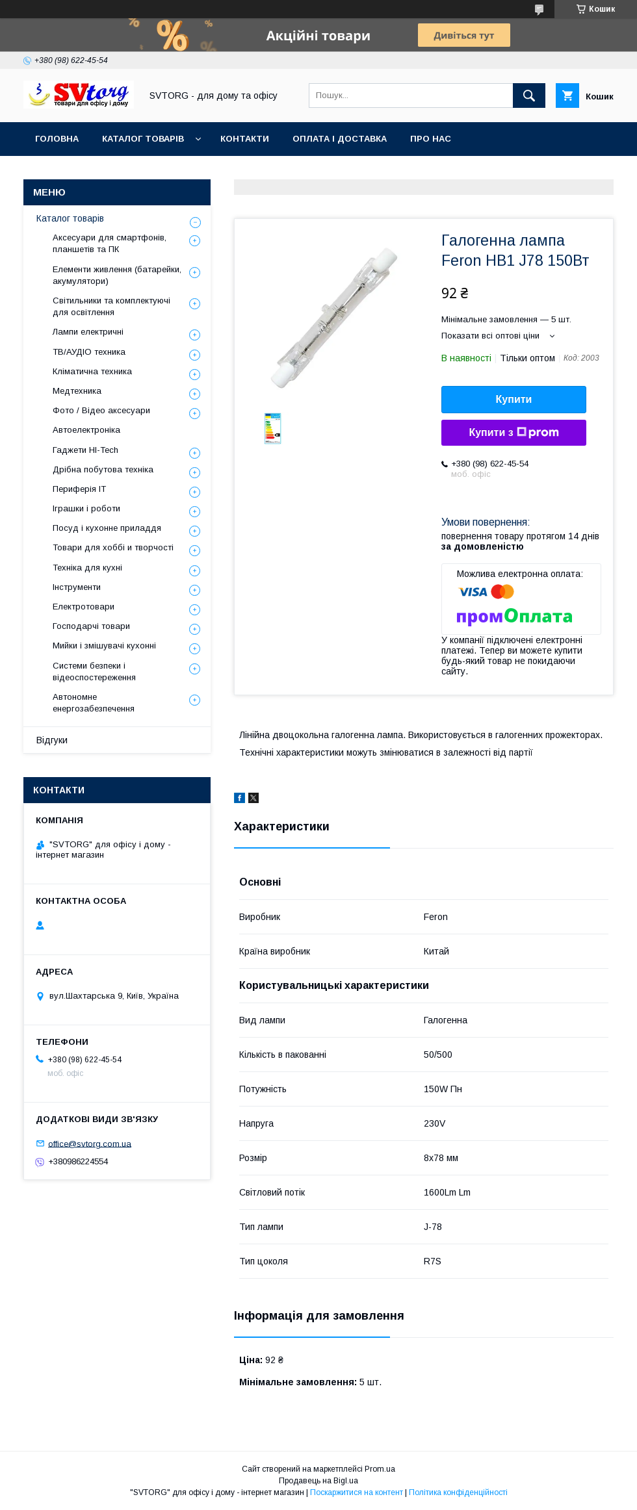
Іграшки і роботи (86, 508)
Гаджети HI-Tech (85, 450)
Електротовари (83, 606)
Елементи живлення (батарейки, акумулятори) (117, 275)
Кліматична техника (92, 371)
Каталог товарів (143, 139)
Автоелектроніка (86, 430)
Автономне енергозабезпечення (94, 702)
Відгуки (52, 740)
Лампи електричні (88, 332)
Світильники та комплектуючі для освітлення (111, 306)
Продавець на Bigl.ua (318, 1480)
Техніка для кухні (87, 567)
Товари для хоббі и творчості (113, 547)
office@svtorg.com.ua (89, 1143)
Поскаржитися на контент (356, 1492)
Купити (514, 399)
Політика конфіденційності (458, 1492)
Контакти (244, 139)
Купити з (513, 433)
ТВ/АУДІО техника (89, 352)
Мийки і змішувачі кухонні (104, 645)
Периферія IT (79, 489)
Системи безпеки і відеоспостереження (94, 671)
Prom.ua (380, 1469)
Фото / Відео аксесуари (101, 410)
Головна (57, 139)
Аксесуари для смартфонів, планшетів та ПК (109, 243)
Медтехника (77, 391)
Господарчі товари (91, 626)
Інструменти (77, 587)
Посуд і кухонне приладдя (107, 528)
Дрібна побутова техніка (103, 469)
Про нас (430, 139)
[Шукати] (529, 95)
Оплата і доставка (339, 139)
